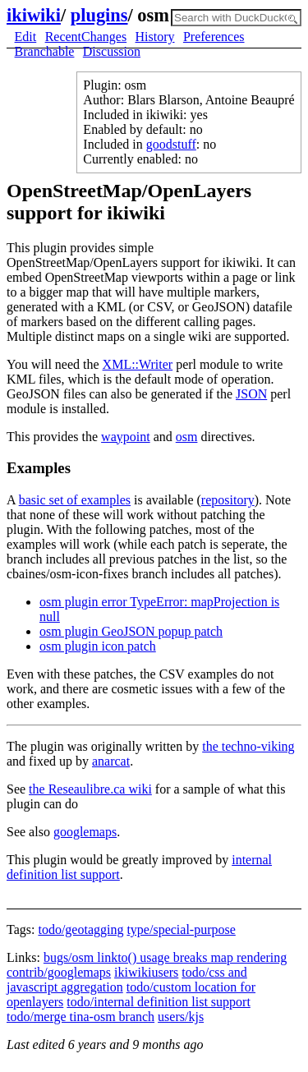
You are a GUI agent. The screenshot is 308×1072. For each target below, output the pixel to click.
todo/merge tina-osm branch (80, 1017)
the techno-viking (248, 746)
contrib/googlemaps (59, 972)
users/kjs (181, 1017)
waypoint (125, 437)
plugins (99, 15)
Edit (26, 37)
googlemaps (85, 832)
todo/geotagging (80, 929)
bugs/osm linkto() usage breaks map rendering (165, 957)
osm (187, 437)
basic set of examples (75, 500)
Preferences (214, 37)
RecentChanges (86, 37)
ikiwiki (34, 15)
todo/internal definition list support (159, 1002)
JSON (251, 394)
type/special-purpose (180, 929)
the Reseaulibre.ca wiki (90, 789)
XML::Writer (138, 364)
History (155, 37)
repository (228, 500)
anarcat (111, 761)
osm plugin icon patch (97, 646)
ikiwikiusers (146, 972)
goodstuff (171, 144)
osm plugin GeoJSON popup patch (131, 631)
